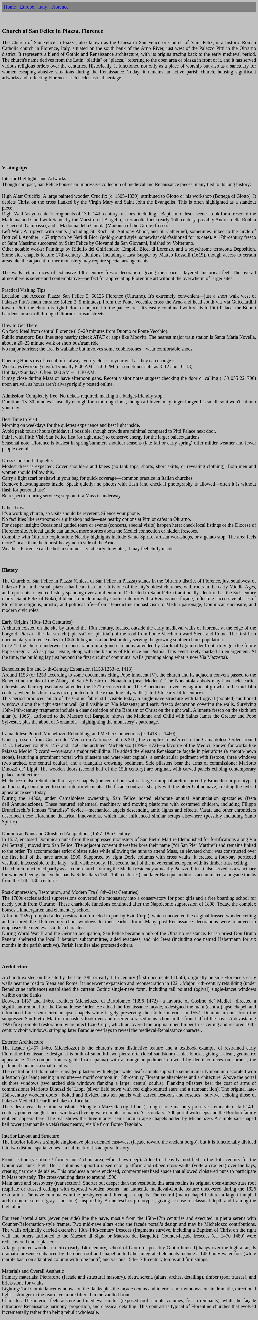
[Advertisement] (129, 125)
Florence (59, 7)
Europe (27, 7)
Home (10, 7)
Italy (42, 7)
